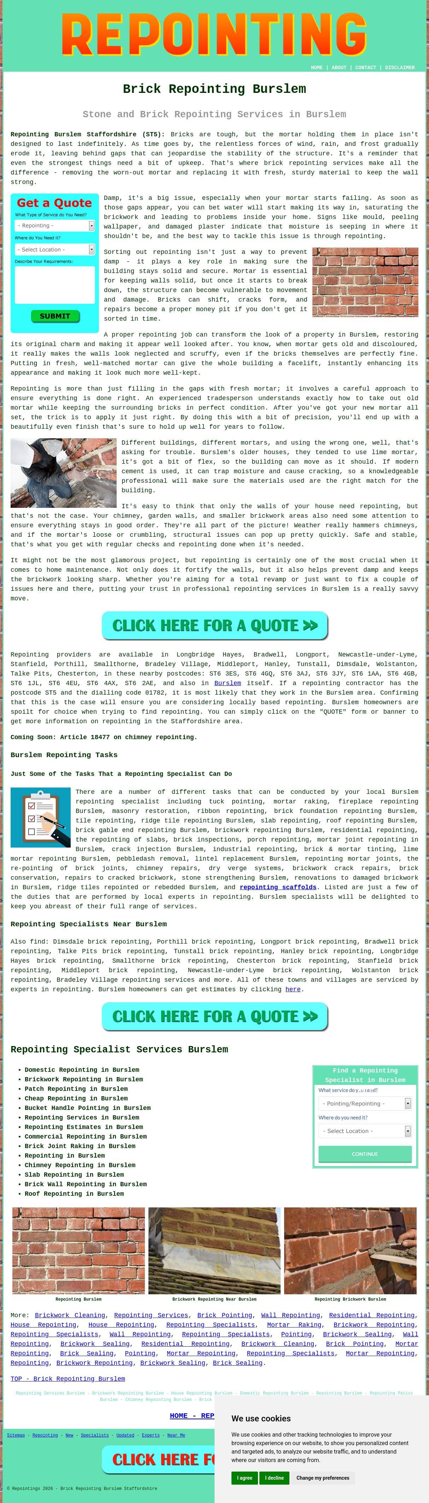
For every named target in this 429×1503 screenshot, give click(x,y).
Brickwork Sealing (357, 1334)
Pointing (296, 1334)
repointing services (158, 980)
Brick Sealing (86, 1353)
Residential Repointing (372, 1315)
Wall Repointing (290, 1315)
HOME (317, 68)
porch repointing (278, 839)
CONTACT (365, 68)
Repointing (30, 1363)
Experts (151, 1435)
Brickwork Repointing (374, 1325)
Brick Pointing (224, 1315)
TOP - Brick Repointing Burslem (68, 1379)
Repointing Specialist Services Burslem (119, 1050)
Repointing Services (151, 1315)
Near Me (176, 1435)
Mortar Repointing (201, 1353)
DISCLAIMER (400, 68)
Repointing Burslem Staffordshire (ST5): (88, 134)
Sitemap (16, 1435)
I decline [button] (274, 1478)
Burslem (227, 683)
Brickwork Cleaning (70, 1315)
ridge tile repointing (181, 820)
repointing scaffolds (278, 887)
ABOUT (339, 68)
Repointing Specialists (210, 1325)
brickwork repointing (253, 830)
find (37, 941)
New (70, 1435)
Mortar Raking (294, 1325)
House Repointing (43, 1325)
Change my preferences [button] (322, 1478)
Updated (125, 1435)
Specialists (95, 1435)
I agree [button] (244, 1478)
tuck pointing (235, 801)
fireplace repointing (378, 801)
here (293, 989)
